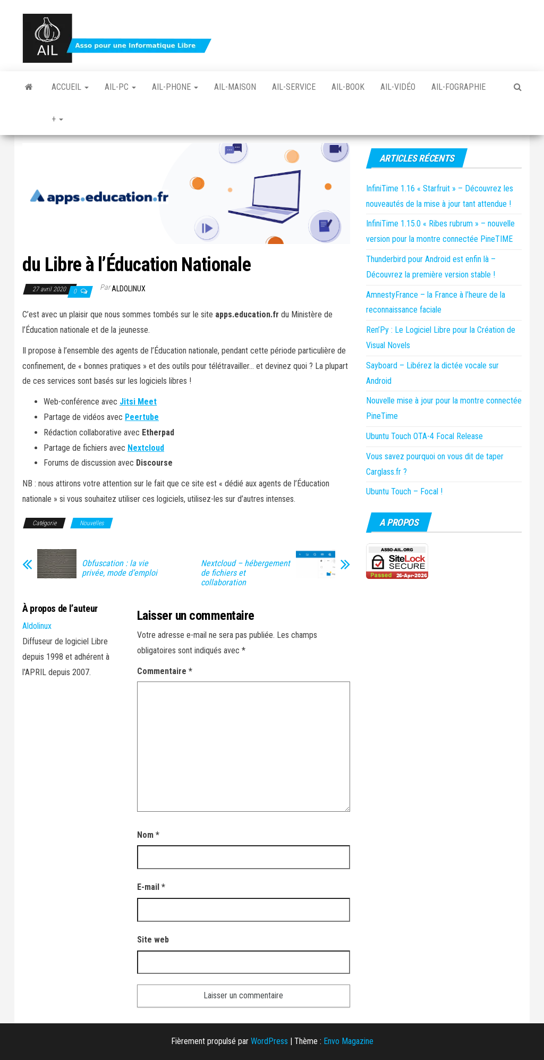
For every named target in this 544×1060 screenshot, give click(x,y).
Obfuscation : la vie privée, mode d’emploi (119, 568)
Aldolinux (129, 288)
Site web (153, 940)
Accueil (70, 87)
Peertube (142, 417)
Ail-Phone (175, 87)
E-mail (151, 887)
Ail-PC (120, 87)
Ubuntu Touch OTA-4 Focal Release (424, 436)
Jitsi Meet (138, 402)
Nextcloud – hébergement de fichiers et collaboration (245, 573)
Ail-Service (294, 87)
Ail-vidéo (397, 87)
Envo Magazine (348, 1041)
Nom (148, 835)
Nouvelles (92, 523)
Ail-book (348, 87)
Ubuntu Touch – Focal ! (404, 491)
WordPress (269, 1041)
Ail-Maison (235, 87)
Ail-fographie (458, 87)
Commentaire (164, 671)
